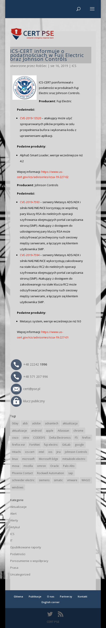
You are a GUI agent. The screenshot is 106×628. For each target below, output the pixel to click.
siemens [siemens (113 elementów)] (44, 480)
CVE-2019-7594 (30, 255)
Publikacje (35, 596)
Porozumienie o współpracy (29, 561)
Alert (13, 513)
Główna (18, 596)
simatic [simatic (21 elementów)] (58, 480)
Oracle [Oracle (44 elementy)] (54, 466)
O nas (50, 596)
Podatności (17, 554)
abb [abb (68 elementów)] (25, 423)
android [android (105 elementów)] (36, 431)
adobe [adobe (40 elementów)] (36, 423)
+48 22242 (29, 364)
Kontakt (82, 596)
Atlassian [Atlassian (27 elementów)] (63, 431)
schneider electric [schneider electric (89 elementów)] (23, 480)
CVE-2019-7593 (30, 202)
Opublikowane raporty (25, 547)
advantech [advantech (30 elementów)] (51, 423)
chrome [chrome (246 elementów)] (78, 431)
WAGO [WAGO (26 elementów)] (86, 480)
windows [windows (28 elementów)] (17, 487)
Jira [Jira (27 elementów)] (59, 452)
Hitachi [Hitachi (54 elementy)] (16, 452)
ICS (74, 66)
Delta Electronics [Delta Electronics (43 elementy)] (60, 438)
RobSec (41, 66)
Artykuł (15, 527)
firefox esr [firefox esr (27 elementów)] (18, 445)
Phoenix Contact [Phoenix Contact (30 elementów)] (22, 473)
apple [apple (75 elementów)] (49, 431)
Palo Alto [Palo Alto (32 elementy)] (69, 466)
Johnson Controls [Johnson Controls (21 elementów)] (76, 452)
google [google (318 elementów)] (79, 445)
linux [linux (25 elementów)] (15, 459)
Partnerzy (66, 596)
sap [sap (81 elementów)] (70, 473)
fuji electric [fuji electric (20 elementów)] (51, 445)
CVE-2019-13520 (30, 118)
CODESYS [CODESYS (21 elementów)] (39, 438)
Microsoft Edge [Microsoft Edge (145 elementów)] (48, 459)
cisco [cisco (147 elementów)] (15, 438)
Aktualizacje (18, 507)
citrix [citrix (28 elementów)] (26, 438)
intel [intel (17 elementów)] (41, 452)
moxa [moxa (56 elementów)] (15, 466)
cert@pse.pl (25, 389)
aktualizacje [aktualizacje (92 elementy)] (19, 431)
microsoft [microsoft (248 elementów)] (28, 459)
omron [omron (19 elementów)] (41, 466)
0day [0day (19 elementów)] (15, 423)
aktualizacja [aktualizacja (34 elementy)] (70, 423)
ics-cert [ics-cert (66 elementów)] (29, 452)
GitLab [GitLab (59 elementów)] (66, 445)
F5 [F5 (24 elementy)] (76, 438)
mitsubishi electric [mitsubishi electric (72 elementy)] (73, 459)
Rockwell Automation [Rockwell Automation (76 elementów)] (50, 473)
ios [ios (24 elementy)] (50, 452)
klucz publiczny (28, 401)
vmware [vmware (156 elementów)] (72, 480)
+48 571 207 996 (29, 376)
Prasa (14, 568)
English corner (51, 602)
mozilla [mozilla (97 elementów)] (28, 466)
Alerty (14, 520)
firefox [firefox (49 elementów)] (86, 438)
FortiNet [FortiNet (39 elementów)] (34, 445)
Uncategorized (20, 574)
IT (11, 540)
